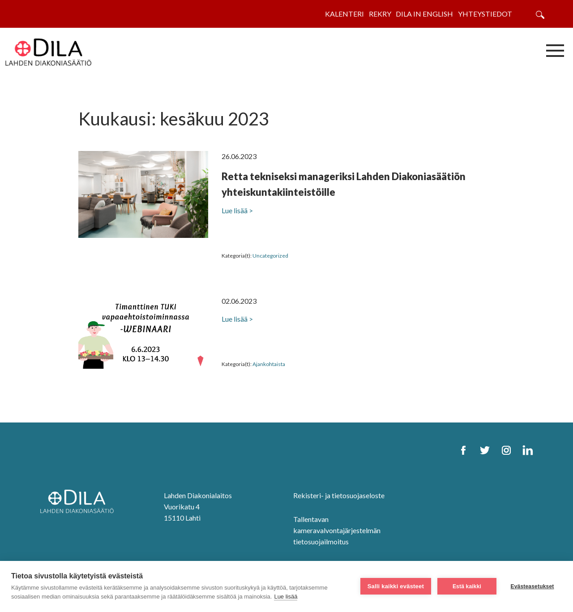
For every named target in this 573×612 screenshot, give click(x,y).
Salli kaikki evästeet (396, 586)
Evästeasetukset (532, 586)
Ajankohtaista (268, 364)
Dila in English (424, 13)
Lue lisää (285, 596)
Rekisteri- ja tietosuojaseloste (339, 495)
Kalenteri (344, 13)
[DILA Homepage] (79, 502)
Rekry (380, 13)
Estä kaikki (467, 586)
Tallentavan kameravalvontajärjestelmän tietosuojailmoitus (337, 530)
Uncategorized (270, 255)
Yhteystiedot (485, 13)
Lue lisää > (237, 210)
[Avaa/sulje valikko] (555, 50)
